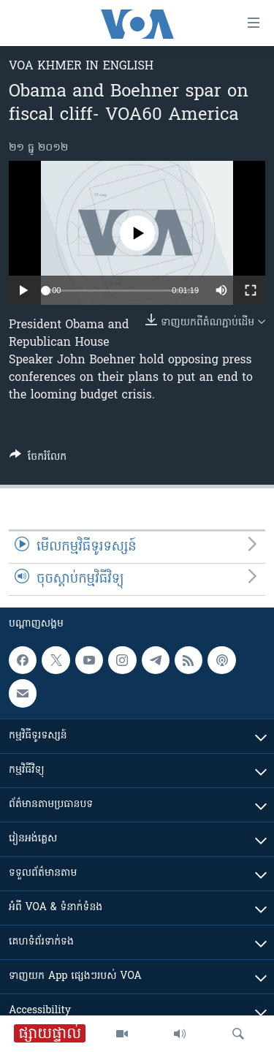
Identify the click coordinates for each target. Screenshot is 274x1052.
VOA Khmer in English (81, 66)
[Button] (37, 459)
